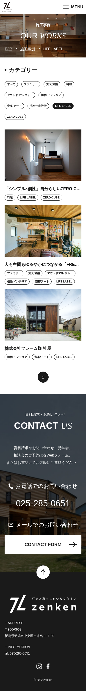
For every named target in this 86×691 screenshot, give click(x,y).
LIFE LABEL (63, 106)
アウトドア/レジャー (20, 95)
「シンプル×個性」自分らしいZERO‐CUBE (43, 188)
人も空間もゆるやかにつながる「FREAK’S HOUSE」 (43, 264)
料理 (69, 84)
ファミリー (31, 84)
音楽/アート (14, 106)
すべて (11, 84)
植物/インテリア (51, 95)
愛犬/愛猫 (52, 84)
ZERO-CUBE (15, 116)
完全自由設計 (38, 106)
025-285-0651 (43, 503)
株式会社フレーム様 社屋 (28, 348)
